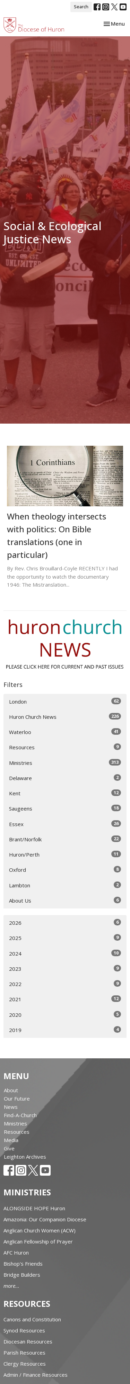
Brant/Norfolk (65, 839)
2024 (65, 953)
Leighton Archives (25, 1156)
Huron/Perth (65, 854)
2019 (65, 1029)
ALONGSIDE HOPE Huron (34, 1208)
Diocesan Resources (27, 1341)
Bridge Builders (21, 1274)
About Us (65, 900)
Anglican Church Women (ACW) (39, 1230)
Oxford (65, 869)
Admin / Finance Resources (35, 1374)
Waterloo (65, 731)
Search (81, 6)
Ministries (65, 762)
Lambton (65, 885)
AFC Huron (16, 1252)
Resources (65, 747)
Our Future (17, 1098)
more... (11, 1285)
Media (11, 1140)
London (65, 701)
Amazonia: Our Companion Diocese (44, 1219)
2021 (65, 999)
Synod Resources (24, 1330)
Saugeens (65, 808)
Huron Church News (65, 716)
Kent (65, 793)
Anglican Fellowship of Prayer (38, 1241)
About (11, 1090)
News (11, 1106)
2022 (65, 983)
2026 (65, 922)
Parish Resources (24, 1352)
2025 (65, 937)
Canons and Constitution (32, 1319)
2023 (65, 968)
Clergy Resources (24, 1363)
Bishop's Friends (23, 1263)
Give (9, 1148)
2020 (65, 1014)
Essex (65, 823)
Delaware (65, 777)
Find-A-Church (20, 1115)
